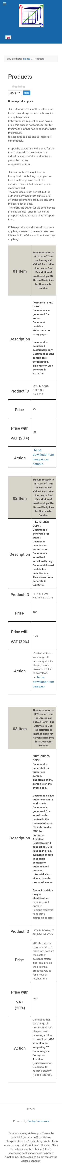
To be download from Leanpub (43, 454)
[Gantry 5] (31, 15)
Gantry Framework (38, 1121)
